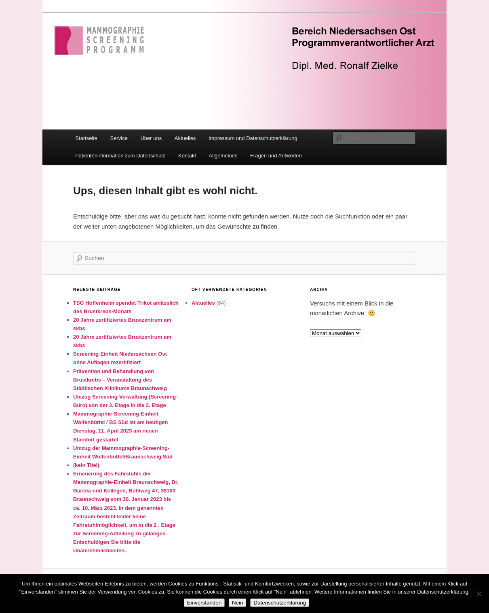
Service (119, 138)
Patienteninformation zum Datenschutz (120, 156)
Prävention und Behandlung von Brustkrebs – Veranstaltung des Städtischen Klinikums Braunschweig (120, 379)
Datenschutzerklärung (279, 603)
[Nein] (479, 594)
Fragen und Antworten (276, 156)
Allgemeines (223, 156)
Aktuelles (185, 138)
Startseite (86, 138)
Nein (237, 603)
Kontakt (187, 156)
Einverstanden (204, 603)
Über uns (151, 138)
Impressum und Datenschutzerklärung (253, 138)
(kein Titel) (86, 465)
